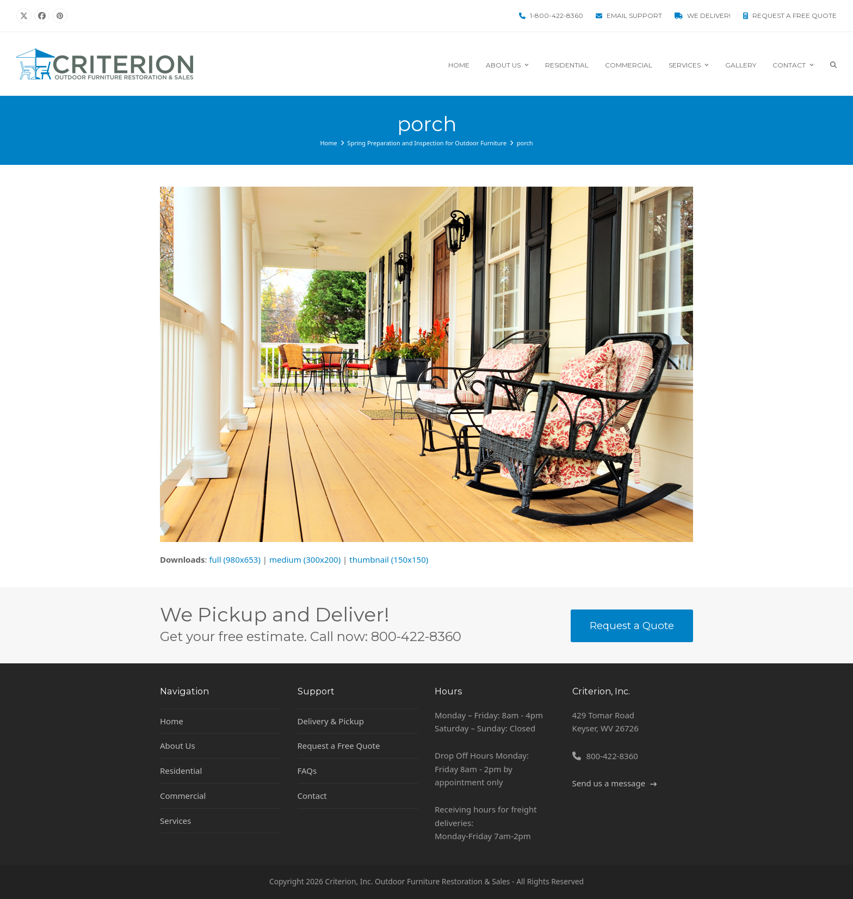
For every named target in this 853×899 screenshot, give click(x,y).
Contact (312, 795)
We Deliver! (709, 15)
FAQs (307, 770)
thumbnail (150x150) (388, 559)
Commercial (183, 795)
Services (175, 820)
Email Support (634, 15)
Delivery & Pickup (331, 721)
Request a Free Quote (794, 15)
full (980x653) (235, 559)
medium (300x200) (305, 559)
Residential (181, 770)
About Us (177, 745)
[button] (833, 64)
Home (171, 721)
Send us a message (614, 783)
